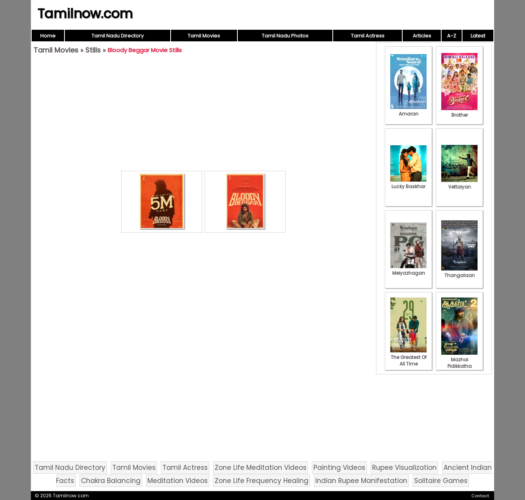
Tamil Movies (204, 35)
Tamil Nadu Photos (285, 35)
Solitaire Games (440, 480)
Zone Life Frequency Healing (261, 480)
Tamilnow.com (85, 13)
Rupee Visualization (404, 467)
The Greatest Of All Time (408, 357)
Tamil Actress (367, 35)
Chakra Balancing (111, 480)
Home (48, 35)
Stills (93, 50)
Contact (480, 496)
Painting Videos (339, 467)
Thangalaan (459, 272)
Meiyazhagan (408, 269)
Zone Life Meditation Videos (261, 467)
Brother (459, 111)
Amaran (408, 110)
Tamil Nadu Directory (117, 35)
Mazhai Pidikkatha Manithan (459, 363)
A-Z (451, 35)
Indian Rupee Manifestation (361, 480)
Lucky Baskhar (408, 183)
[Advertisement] (203, 114)
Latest (478, 35)
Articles (422, 35)
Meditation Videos (177, 480)
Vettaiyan (459, 183)
